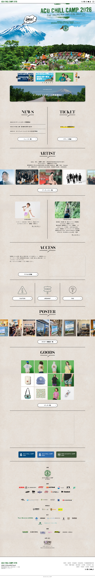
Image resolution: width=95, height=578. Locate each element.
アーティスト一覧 (47, 190)
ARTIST (69, 563)
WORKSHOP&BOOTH (89, 563)
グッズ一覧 (47, 405)
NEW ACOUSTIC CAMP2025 (68, 454)
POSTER (92, 567)
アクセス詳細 (28, 274)
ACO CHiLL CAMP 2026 (9, 1)
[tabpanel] (28, 77)
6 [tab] (52, 82)
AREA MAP (78, 565)
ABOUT (77, 567)
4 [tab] (48, 82)
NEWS (64, 563)
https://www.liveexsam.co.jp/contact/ (47, 547)
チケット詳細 (67, 139)
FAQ (72, 298)
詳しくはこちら (35, 226)
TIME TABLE (71, 565)
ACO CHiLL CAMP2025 (28, 454)
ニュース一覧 (28, 139)
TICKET (82, 567)
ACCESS (83, 565)
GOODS (87, 567)
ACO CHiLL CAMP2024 (47, 454)
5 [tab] (50, 82)
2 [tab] (44, 82)
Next (78, 77)
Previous (16, 77)
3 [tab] (46, 82)
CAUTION (22, 298)
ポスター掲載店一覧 (47, 342)
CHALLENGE (80, 563)
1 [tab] (42, 82)
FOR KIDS (74, 563)
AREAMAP (47, 298)
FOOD (66, 565)
